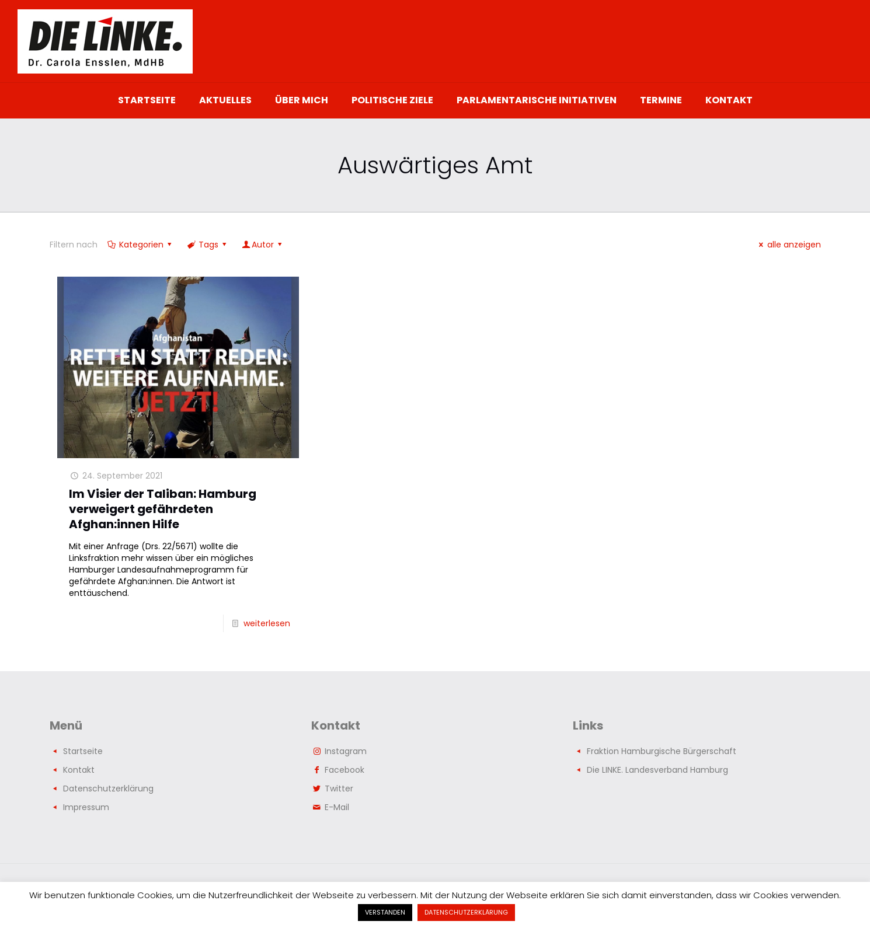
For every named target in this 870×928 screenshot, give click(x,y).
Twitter (339, 788)
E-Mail (337, 807)
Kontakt (79, 770)
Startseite (83, 751)
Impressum (86, 807)
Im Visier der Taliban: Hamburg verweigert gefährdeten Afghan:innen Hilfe (162, 509)
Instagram (346, 751)
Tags (208, 244)
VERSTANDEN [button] (385, 912)
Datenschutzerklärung (108, 788)
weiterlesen (266, 623)
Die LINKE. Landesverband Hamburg (657, 770)
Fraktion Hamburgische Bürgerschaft (661, 751)
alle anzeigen (788, 244)
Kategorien (140, 244)
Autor (263, 244)
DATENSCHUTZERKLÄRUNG (466, 912)
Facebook (344, 770)
